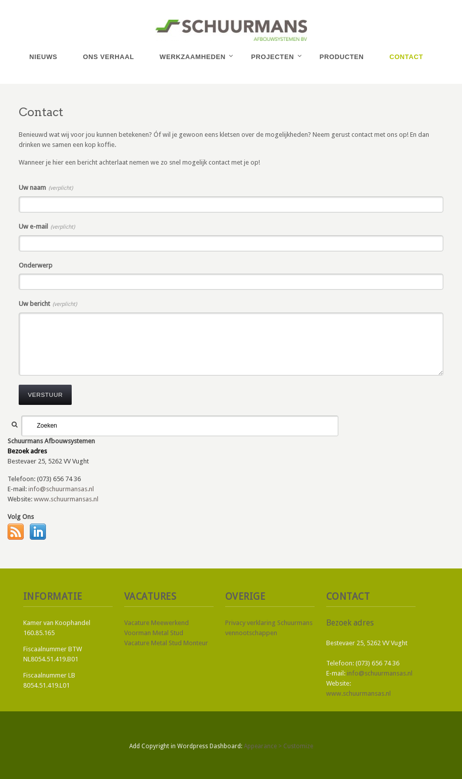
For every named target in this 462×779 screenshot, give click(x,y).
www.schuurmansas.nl (66, 499)
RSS (16, 532)
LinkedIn (38, 532)
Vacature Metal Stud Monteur (166, 643)
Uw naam (46, 187)
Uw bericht (48, 303)
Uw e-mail (47, 226)
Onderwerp (36, 265)
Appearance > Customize (278, 746)
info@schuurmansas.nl (61, 489)
